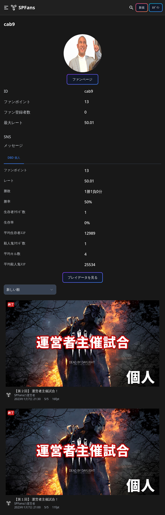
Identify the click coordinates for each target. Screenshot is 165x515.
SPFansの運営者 (24, 395)
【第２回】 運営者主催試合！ (36, 391)
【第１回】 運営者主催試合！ (36, 499)
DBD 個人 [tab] (14, 158)
